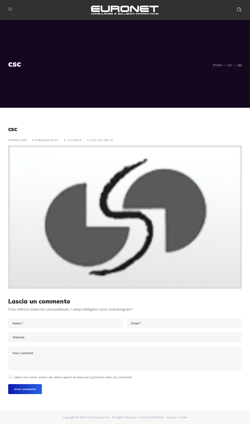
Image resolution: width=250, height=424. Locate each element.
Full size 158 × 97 (101, 140)
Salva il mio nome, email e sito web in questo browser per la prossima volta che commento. (73, 377)
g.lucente (74, 140)
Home (217, 65)
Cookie (182, 417)
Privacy (171, 417)
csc (229, 65)
